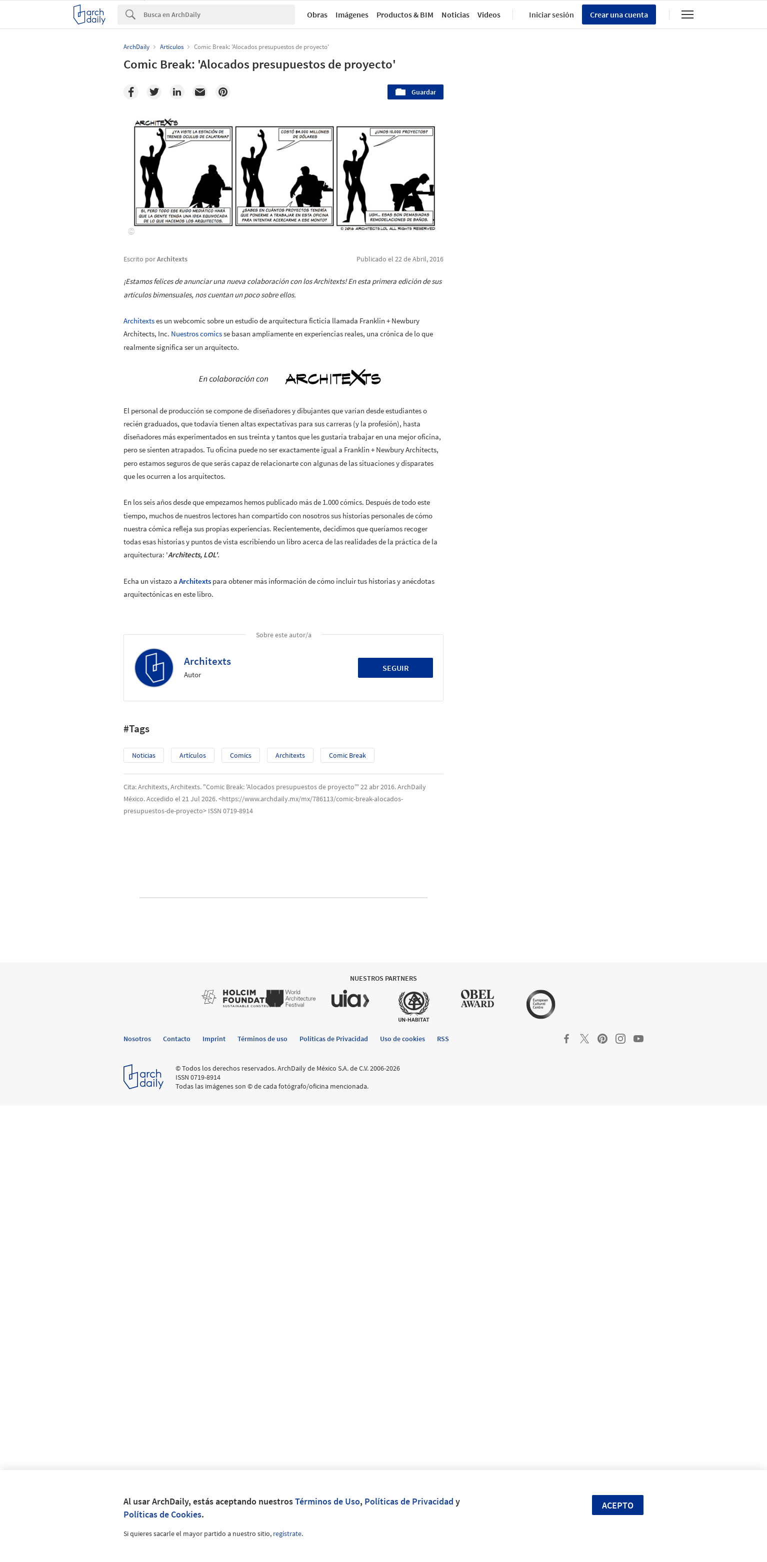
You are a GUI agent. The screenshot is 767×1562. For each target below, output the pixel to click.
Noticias (456, 14)
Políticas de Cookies (163, 1514)
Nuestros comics (196, 333)
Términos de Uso (327, 1501)
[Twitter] (154, 91)
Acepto (618, 1505)
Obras (317, 14)
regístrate (287, 1533)
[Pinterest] (223, 91)
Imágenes (352, 14)
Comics (241, 755)
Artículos (193, 755)
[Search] (219, 14)
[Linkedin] (177, 91)
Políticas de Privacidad (409, 1501)
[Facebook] (131, 91)
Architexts (139, 320)
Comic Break (347, 755)
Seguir (395, 668)
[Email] (200, 91)
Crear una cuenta (619, 14)
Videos (489, 14)
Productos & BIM (405, 14)
